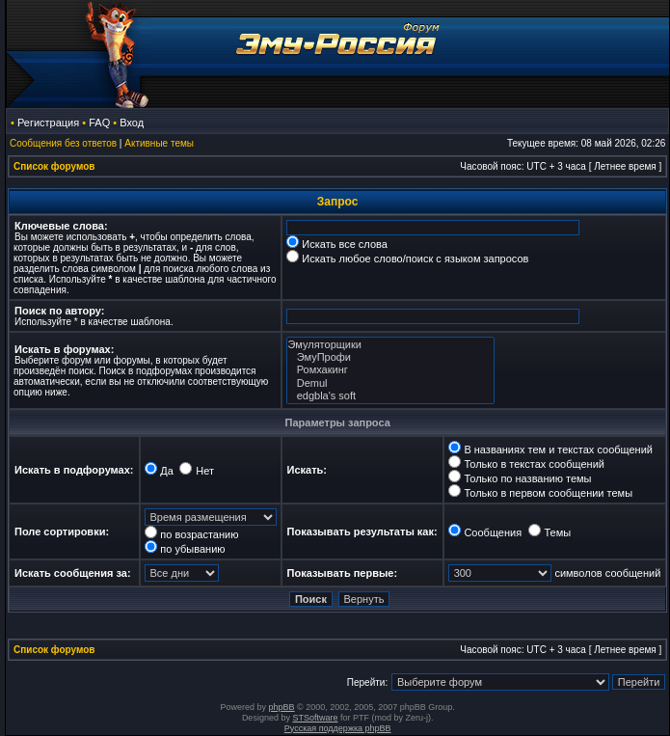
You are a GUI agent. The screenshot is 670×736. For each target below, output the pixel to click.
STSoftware (314, 717)
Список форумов (54, 166)
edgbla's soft (390, 396)
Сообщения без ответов (63, 143)
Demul (390, 383)
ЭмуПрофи (390, 357)
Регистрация (48, 122)
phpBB (282, 707)
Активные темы (159, 143)
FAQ (99, 122)
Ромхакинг (390, 370)
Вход (132, 122)
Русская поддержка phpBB (337, 728)
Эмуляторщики (390, 345)
